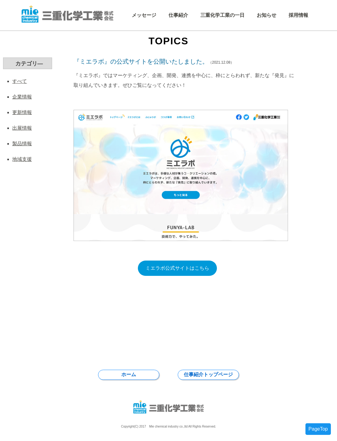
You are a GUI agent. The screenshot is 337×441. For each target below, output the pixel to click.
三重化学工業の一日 (222, 15)
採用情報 (298, 15)
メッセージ (144, 15)
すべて (19, 81)
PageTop (318, 429)
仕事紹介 (178, 15)
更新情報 (22, 112)
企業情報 (22, 96)
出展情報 (22, 128)
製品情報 (22, 143)
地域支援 (22, 159)
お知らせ (266, 15)
